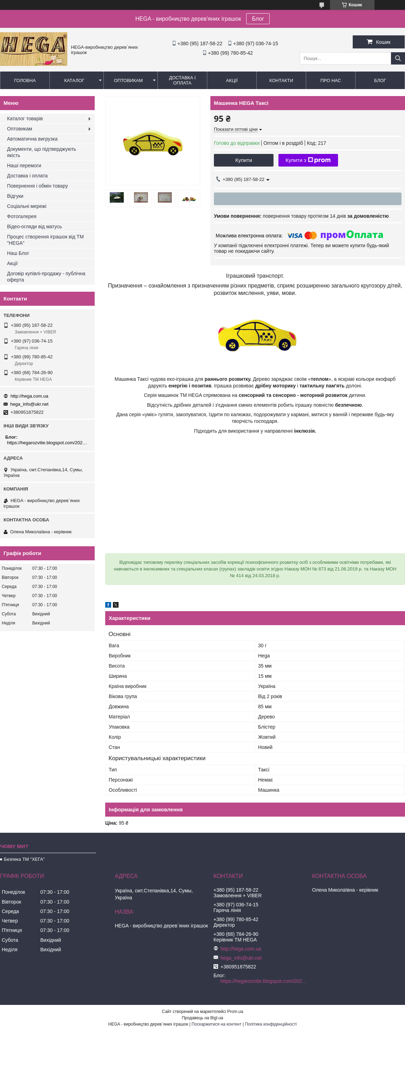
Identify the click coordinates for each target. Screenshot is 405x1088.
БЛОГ (380, 80)
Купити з (308, 160)
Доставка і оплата (182, 80)
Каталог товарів (25, 118)
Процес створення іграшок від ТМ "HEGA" (45, 240)
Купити (243, 160)
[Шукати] (398, 58)
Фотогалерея (21, 216)
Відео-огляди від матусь (34, 226)
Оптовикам (128, 80)
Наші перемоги (24, 165)
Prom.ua (235, 1011)
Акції (231, 80)
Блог (258, 19)
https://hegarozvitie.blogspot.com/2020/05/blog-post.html (48, 442)
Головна (25, 80)
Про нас (330, 80)
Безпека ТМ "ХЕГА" (24, 859)
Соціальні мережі (26, 206)
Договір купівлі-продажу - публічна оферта (46, 277)
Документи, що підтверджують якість (41, 152)
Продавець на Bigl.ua (202, 1017)
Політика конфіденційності (271, 1024)
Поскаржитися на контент (216, 1024)
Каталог (74, 80)
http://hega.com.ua (29, 396)
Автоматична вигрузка (32, 139)
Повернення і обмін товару (37, 186)
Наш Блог (18, 253)
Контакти (281, 80)
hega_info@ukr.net (29, 404)
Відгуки (15, 196)
